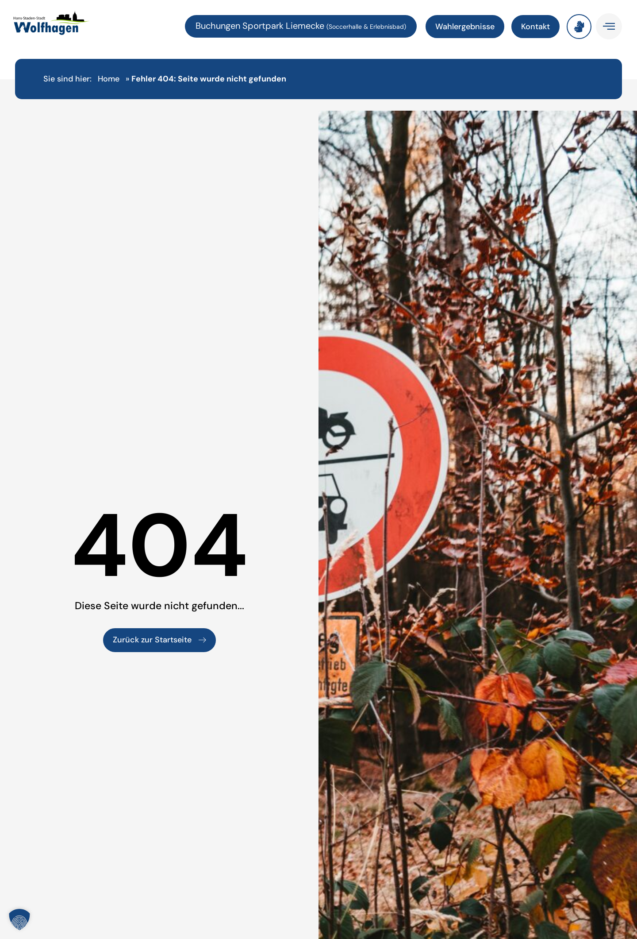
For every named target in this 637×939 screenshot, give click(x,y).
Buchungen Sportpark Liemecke (261, 25)
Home (108, 78)
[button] (19, 919)
